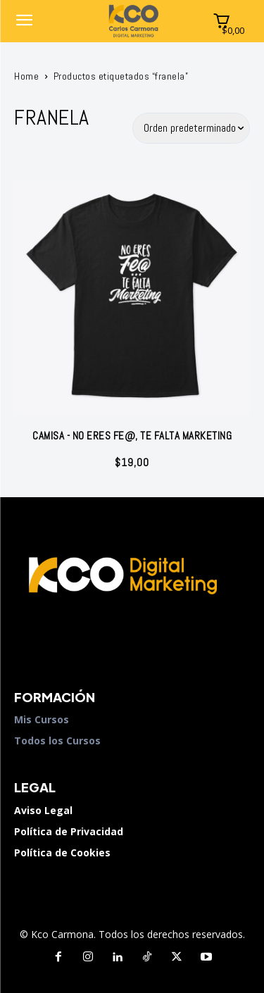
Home (26, 76)
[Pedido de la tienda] (191, 128)
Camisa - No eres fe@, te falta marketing (132, 435)
